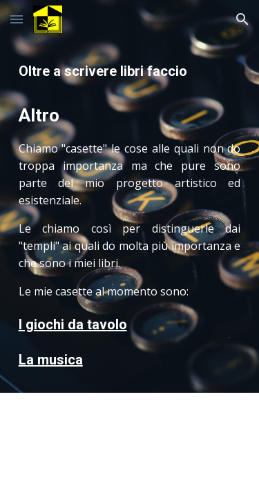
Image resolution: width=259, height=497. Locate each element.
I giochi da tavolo (73, 324)
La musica (51, 359)
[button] (16, 19)
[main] (130, 215)
